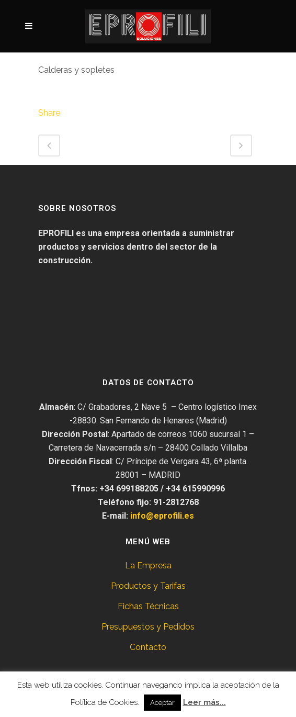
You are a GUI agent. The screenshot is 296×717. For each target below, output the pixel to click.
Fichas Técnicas (148, 606)
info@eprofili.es (162, 516)
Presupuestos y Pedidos (148, 627)
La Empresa (148, 565)
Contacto (148, 647)
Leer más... (204, 702)
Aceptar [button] (162, 703)
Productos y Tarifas (148, 586)
